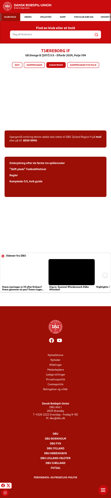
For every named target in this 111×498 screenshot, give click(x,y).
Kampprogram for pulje (83, 65)
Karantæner (56, 65)
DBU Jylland (55, 448)
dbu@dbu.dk (57, 418)
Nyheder (55, 360)
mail (98, 137)
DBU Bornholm (55, 439)
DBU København (55, 453)
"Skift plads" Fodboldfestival (27, 169)
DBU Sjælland (55, 463)
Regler (13, 175)
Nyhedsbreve (55, 355)
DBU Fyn (55, 443)
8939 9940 (30, 140)
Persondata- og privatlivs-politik (55, 478)
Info (17, 65)
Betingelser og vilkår (55, 389)
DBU (55, 434)
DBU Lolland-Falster (55, 458)
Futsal (55, 468)
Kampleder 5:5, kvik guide (25, 181)
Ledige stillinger (55, 375)
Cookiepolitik (55, 384)
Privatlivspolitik (55, 379)
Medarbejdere (55, 370)
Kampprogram (34, 65)
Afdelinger (55, 365)
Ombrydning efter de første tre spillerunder (37, 163)
